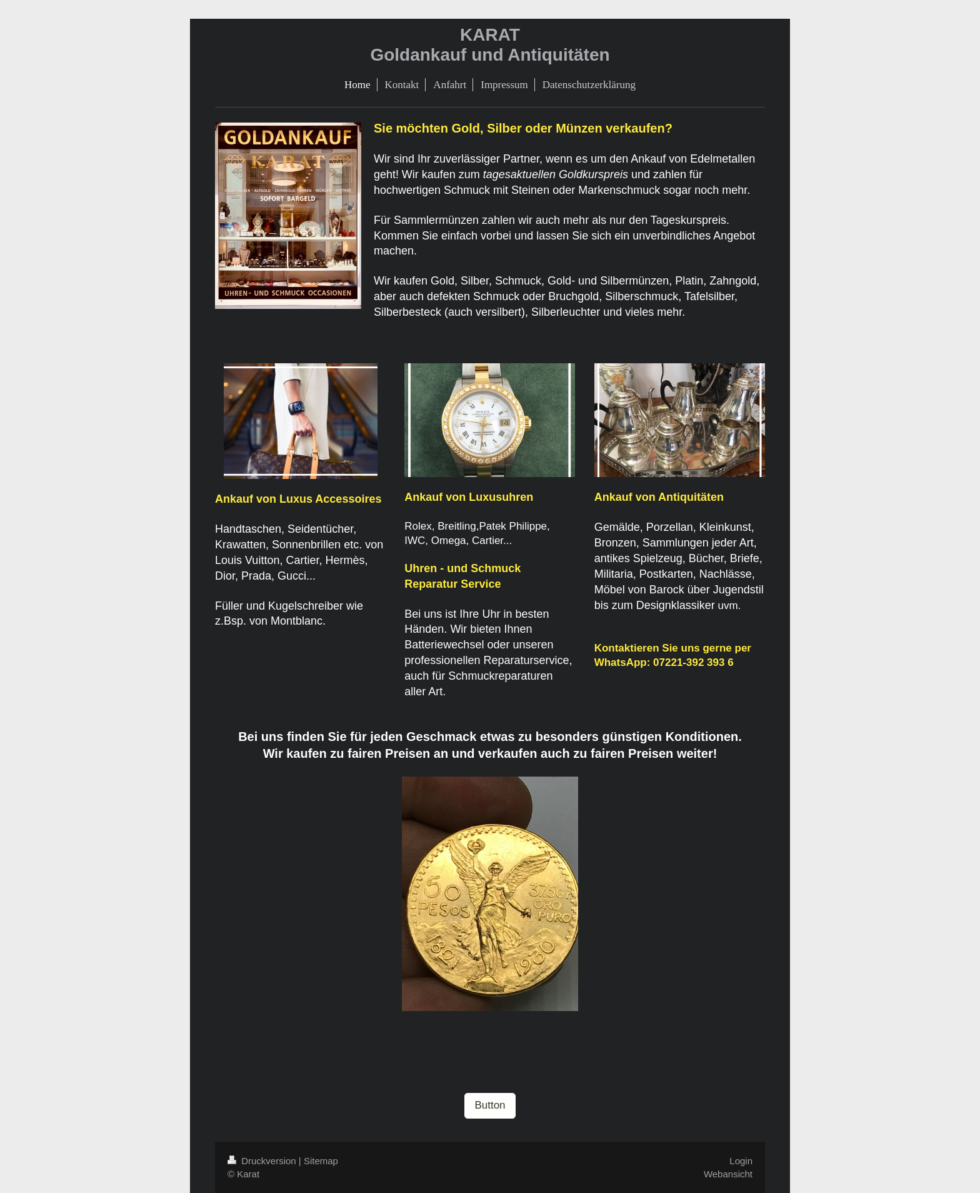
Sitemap (321, 1160)
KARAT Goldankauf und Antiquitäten (489, 44)
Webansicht (728, 1174)
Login (740, 1160)
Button (489, 1105)
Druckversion (263, 1160)
